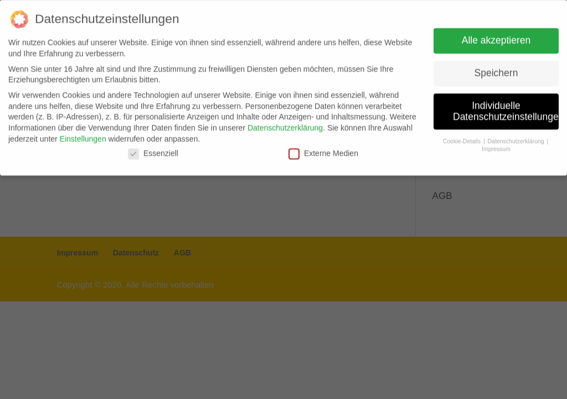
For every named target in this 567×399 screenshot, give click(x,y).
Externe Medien (323, 150)
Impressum (496, 144)
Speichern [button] (496, 68)
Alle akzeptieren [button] (496, 36)
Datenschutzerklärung (285, 123)
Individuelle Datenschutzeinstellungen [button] (506, 107)
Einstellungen (83, 134)
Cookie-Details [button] (462, 137)
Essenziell (153, 150)
